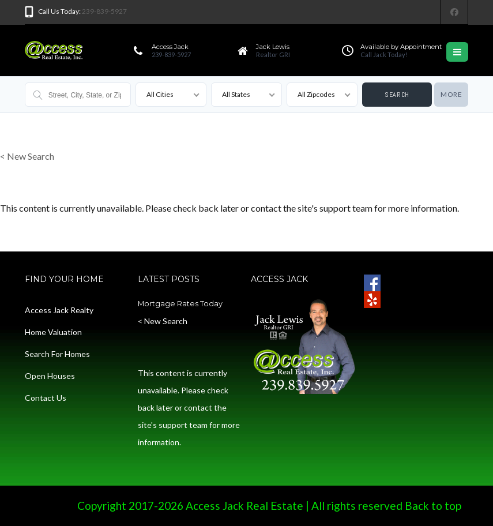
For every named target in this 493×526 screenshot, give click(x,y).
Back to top (433, 505)
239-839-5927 (104, 11)
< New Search (27, 156)
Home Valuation (53, 332)
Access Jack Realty (59, 310)
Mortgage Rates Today (180, 303)
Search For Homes (57, 354)
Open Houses (50, 376)
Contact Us (45, 398)
